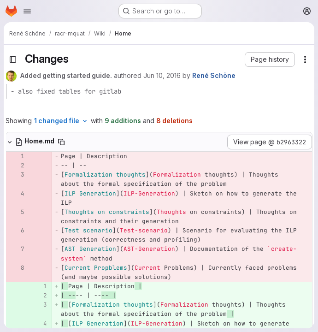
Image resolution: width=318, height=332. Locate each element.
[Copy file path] (61, 142)
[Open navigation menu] (27, 11)
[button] (270, 59)
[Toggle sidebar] (13, 59)
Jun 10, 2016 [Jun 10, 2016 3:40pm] (162, 75)
